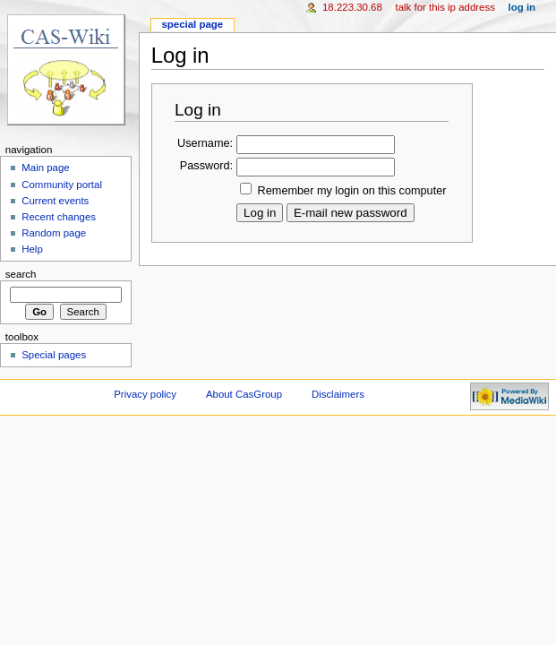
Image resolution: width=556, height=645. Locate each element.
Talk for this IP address (444, 7)
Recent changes (58, 216)
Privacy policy (145, 394)
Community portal (61, 184)
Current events (55, 200)
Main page (45, 167)
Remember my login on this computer (352, 191)
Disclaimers (338, 394)
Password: (206, 165)
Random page (53, 233)
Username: (205, 143)
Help (32, 249)
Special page (192, 24)
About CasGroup (244, 394)
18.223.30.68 (352, 7)
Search (21, 274)
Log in (522, 7)
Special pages (53, 354)
